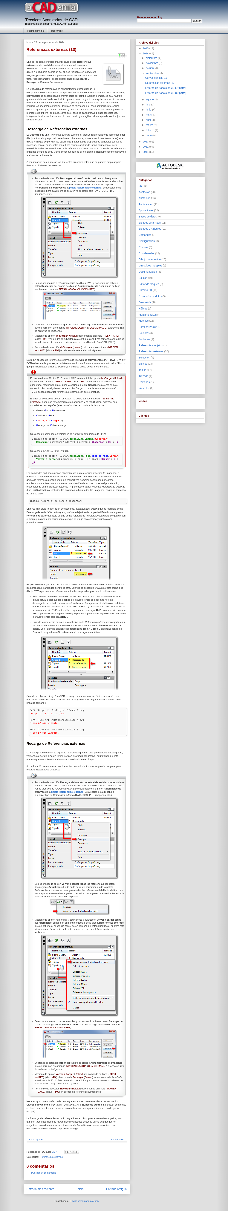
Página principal (36, 31)
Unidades (144, 382)
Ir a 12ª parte (36, 1139)
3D (140, 185)
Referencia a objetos (151, 345)
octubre (150, 68)
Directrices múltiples (150, 265)
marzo (150, 124)
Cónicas (143, 247)
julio (148, 104)
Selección (144, 357)
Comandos (145, 234)
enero (149, 135)
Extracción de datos (150, 296)
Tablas (142, 369)
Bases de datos (148, 216)
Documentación (148, 271)
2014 (146, 53)
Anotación (144, 198)
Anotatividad (146, 204)
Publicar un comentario (43, 1172)
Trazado (143, 376)
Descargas (57, 31)
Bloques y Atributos (150, 228)
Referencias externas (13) (160, 82)
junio (149, 109)
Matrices (144, 320)
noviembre (152, 63)
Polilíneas (144, 339)
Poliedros (144, 333)
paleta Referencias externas (85, 187)
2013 (146, 141)
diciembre (152, 57)
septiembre (153, 73)
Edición (143, 277)
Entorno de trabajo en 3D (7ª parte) (165, 87)
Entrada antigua (116, 1189)
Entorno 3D (145, 290)
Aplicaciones (146, 210)
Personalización (148, 326)
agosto (150, 99)
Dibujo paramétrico (150, 259)
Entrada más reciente (40, 1189)
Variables (144, 388)
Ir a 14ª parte (117, 1139)
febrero (150, 130)
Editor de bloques (149, 284)
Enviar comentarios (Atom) (84, 1201)
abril (149, 119)
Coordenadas (146, 253)
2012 (146, 146)
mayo (149, 114)
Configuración (147, 241)
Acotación (144, 192)
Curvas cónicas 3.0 (156, 77)
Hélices (143, 308)
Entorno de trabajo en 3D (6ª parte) (165, 92)
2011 (146, 151)
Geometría (145, 302)
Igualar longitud (148, 314)
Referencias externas (51, 1156)
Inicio (80, 1189)
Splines (143, 363)
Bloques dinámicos (150, 222)
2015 (146, 48)
